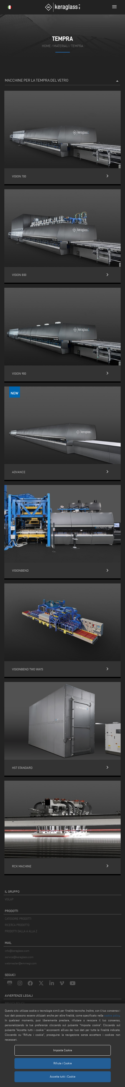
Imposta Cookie (62, 1050)
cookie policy (112, 1015)
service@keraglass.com (19, 957)
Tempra (77, 46)
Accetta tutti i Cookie (62, 1076)
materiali (60, 46)
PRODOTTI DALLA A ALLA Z (21, 931)
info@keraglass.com (17, 950)
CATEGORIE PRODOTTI (18, 918)
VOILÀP (9, 899)
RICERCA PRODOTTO (17, 924)
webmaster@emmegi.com (21, 963)
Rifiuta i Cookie (62, 1063)
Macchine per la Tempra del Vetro (62, 81)
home (46, 46)
